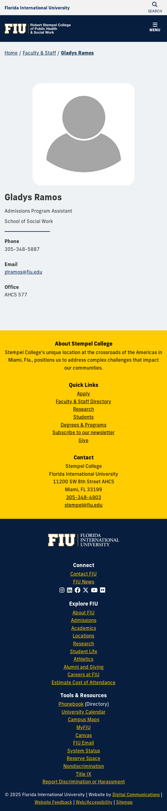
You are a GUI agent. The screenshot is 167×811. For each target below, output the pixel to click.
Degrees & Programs (83, 425)
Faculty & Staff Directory (83, 401)
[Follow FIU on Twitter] (87, 590)
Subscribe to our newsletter (83, 432)
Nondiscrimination (83, 766)
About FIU (83, 613)
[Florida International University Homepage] (37, 7)
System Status (83, 751)
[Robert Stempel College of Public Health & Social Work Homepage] (38, 28)
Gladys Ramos (77, 53)
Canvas (83, 735)
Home (11, 53)
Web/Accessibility (94, 802)
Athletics (83, 659)
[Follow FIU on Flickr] (104, 590)
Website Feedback (53, 802)
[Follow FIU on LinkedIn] (71, 590)
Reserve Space (83, 758)
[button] (154, 27)
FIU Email (83, 743)
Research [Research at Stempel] (83, 409)
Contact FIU (83, 574)
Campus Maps (83, 719)
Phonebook (71, 704)
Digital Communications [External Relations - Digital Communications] (136, 794)
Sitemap (124, 802)
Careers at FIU (83, 674)
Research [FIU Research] (83, 643)
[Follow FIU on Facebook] (79, 590)
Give (83, 440)
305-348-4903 (83, 497)
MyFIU (83, 727)
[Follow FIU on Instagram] (63, 590)
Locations (83, 636)
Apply (83, 393)
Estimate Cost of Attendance (83, 682)
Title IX (83, 774)
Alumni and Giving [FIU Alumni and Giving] (84, 667)
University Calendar (83, 712)
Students (83, 417)
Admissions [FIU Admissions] (83, 620)
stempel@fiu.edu (83, 505)
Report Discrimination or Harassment (83, 782)
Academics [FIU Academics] (83, 628)
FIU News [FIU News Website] (83, 582)
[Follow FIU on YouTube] (95, 590)
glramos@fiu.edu (23, 272)
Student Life (83, 651)
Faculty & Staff (39, 53)
